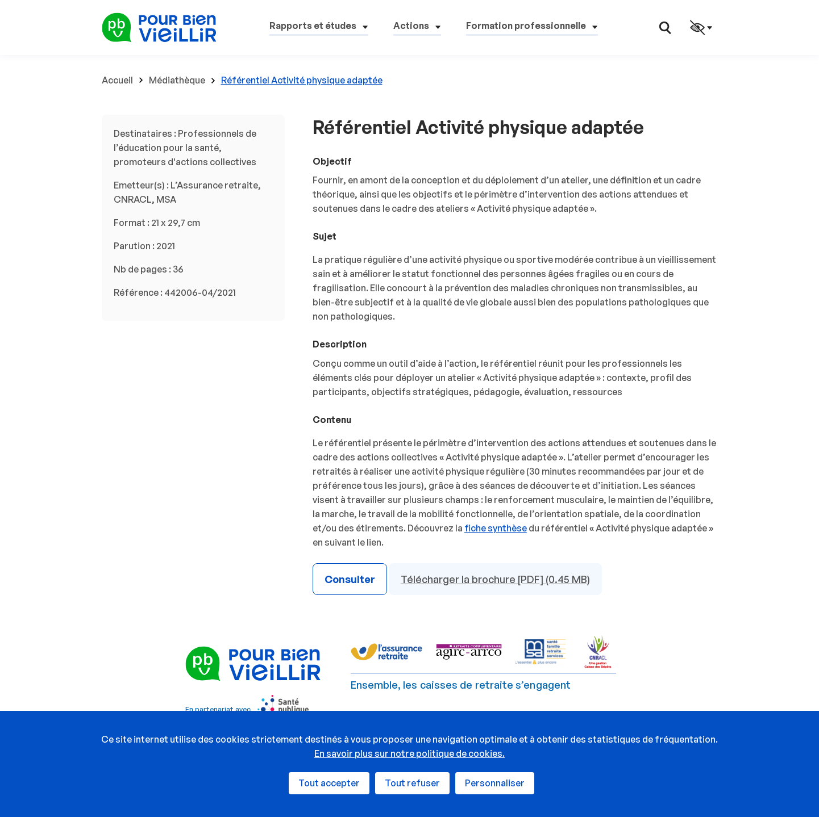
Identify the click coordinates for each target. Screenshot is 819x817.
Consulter (350, 579)
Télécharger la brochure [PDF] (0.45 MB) (495, 579)
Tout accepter (329, 783)
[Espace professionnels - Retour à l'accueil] (159, 26)
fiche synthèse (495, 528)
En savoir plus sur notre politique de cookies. (409, 753)
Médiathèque (177, 80)
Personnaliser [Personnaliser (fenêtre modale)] (495, 783)
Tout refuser (412, 783)
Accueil (117, 80)
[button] (318, 28)
